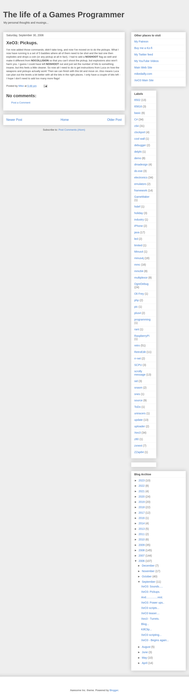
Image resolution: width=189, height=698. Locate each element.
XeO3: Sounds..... (152, 586)
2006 (142, 560)
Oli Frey (139, 293)
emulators (140, 184)
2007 (142, 555)
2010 (142, 539)
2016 (142, 518)
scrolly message (139, 373)
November (148, 571)
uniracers (140, 413)
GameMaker (141, 196)
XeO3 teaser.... (150, 613)
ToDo (137, 406)
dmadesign (141, 164)
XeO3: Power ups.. (152, 602)
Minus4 (138, 251)
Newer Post (14, 119)
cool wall (139, 138)
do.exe (138, 171)
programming (142, 319)
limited (138, 245)
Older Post (114, 119)
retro (137, 345)
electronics (140, 177)
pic (136, 306)
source (138, 400)
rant (136, 329)
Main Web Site (143, 67)
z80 (136, 439)
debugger (140, 145)
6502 (137, 100)
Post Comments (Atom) (71, 129)
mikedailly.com (143, 73)
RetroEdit (140, 352)
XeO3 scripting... (151, 634)
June (145, 652)
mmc (137, 264)
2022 (142, 485)
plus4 (137, 313)
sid (136, 381)
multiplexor (141, 277)
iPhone (138, 225)
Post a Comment (20, 102)
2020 (142, 496)
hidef (137, 206)
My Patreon (141, 41)
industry (139, 219)
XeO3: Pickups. (150, 591)
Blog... (145, 624)
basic (137, 112)
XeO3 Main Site (144, 80)
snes (137, 394)
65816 (138, 106)
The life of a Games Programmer (63, 14)
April (145, 663)
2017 (142, 512)
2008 (142, 550)
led (136, 238)
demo (137, 158)
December (148, 565)
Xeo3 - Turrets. (150, 618)
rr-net (137, 358)
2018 (142, 507)
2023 (142, 480)
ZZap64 (139, 452)
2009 (142, 545)
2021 (142, 491)
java (136, 232)
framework (140, 190)
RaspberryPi (141, 335)
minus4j (139, 258)
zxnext (138, 445)
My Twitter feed (143, 54)
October (147, 576)
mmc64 (138, 271)
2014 (142, 523)
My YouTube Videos (146, 61)
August (146, 646)
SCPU (138, 365)
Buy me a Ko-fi (143, 48)
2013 (142, 528)
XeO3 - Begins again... (155, 640)
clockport (139, 132)
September (149, 581)
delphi (138, 151)
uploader (139, 426)
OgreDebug (141, 283)
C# (136, 119)
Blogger (113, 690)
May (145, 657)
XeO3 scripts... (150, 607)
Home (65, 119)
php (136, 300)
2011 (142, 534)
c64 (136, 125)
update (138, 419)
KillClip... (146, 629)
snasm (138, 387)
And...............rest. (152, 597)
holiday (138, 213)
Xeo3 (137, 432)
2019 (142, 501)
